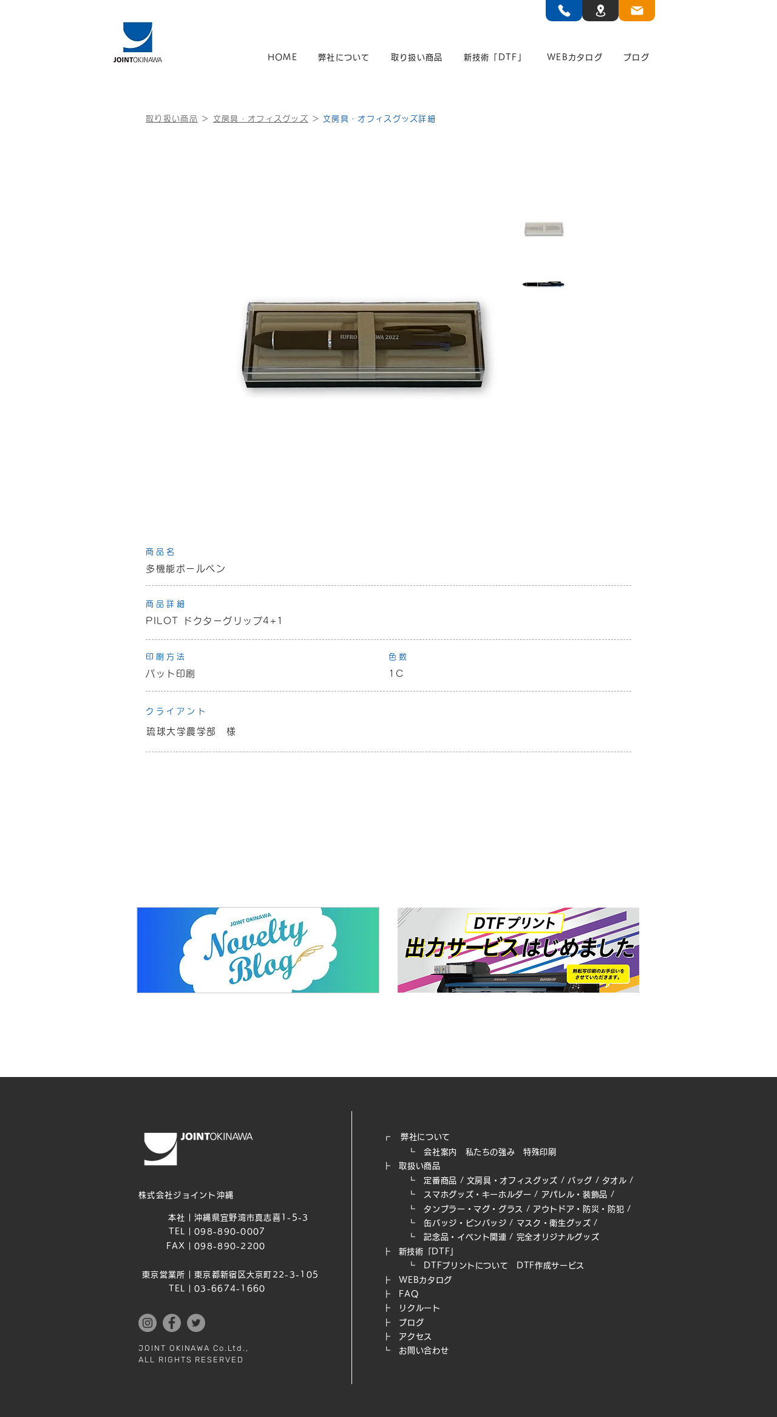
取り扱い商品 (172, 119)
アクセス (415, 1337)
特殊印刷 (540, 1152)
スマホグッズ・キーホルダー (477, 1194)
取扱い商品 (419, 1166)
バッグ (580, 1180)
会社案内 (440, 1152)
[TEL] (564, 10)
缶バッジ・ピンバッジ (465, 1223)
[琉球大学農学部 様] (388, 731)
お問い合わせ (424, 1350)
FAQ (408, 1294)
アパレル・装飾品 (574, 1194)
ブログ (411, 1323)
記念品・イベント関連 (465, 1237)
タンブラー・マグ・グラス (473, 1209)
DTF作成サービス (551, 1265)
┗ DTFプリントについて (449, 1265)
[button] (344, 57)
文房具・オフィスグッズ (260, 119)
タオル (614, 1180)
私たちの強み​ (490, 1152)
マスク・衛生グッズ (554, 1223)
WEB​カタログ (425, 1280)
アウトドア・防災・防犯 (578, 1209)
